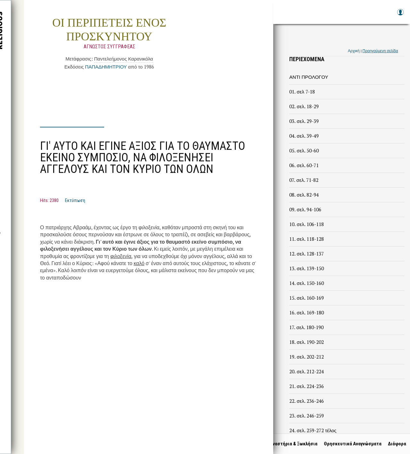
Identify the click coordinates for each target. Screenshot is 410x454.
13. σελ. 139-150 (306, 268)
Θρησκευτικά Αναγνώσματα (350, 444)
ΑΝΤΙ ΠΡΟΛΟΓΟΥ (308, 77)
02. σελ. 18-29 (303, 106)
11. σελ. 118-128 (306, 239)
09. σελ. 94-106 (305, 209)
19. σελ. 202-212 (306, 356)
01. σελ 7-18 (302, 91)
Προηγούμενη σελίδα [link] (380, 50)
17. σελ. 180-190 (306, 327)
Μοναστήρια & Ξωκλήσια (289, 444)
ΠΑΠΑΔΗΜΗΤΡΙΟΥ (106, 66)
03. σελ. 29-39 (303, 121)
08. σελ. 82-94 (303, 194)
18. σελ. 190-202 (306, 342)
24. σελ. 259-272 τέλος (312, 430)
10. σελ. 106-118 (306, 224)
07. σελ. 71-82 (303, 180)
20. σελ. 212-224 (306, 371)
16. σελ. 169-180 (306, 312)
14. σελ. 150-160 (306, 283)
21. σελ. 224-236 (306, 386)
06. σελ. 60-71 (303, 165)
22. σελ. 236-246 (306, 401)
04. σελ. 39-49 (303, 136)
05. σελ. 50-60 (303, 150)
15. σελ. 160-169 (306, 298)
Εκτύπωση (75, 200)
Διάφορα (394, 444)
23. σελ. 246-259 (306, 415)
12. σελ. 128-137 (306, 253)
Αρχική (353, 50)
